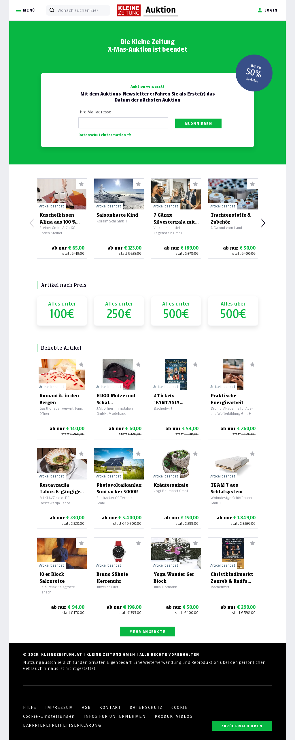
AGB (86, 707)
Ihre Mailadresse (94, 112)
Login (267, 10)
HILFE (30, 707)
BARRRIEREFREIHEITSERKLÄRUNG (62, 725)
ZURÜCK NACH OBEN (241, 726)
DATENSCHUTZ (146, 707)
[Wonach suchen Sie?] (83, 10)
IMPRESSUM (59, 707)
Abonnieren (198, 123)
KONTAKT (110, 707)
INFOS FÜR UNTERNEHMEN (115, 716)
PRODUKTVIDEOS (174, 716)
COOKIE (179, 707)
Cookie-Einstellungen (49, 716)
